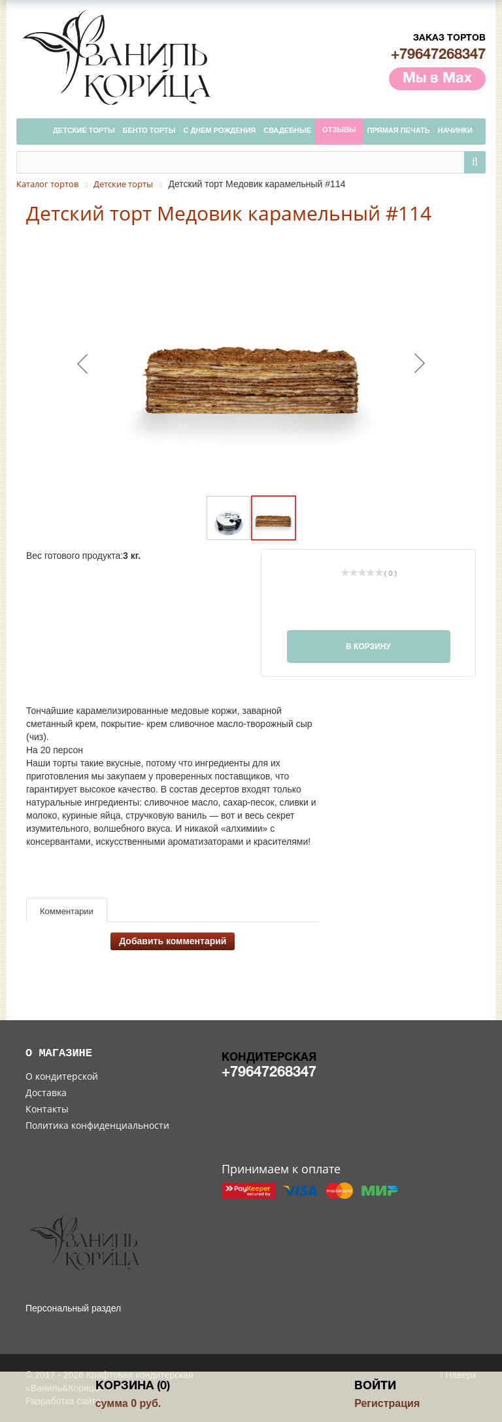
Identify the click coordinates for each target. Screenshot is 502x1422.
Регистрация (387, 1403)
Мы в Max (437, 78)
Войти (375, 1386)
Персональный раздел (73, 1308)
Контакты (47, 1109)
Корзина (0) (132, 1386)
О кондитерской (61, 1076)
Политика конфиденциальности (97, 1125)
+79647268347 (438, 55)
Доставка (46, 1092)
